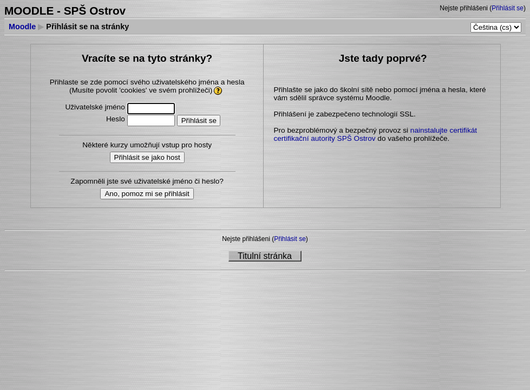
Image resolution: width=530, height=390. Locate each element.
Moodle (22, 26)
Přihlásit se (508, 8)
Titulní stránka (265, 256)
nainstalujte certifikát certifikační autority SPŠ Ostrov (375, 134)
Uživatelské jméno (95, 107)
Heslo (115, 119)
